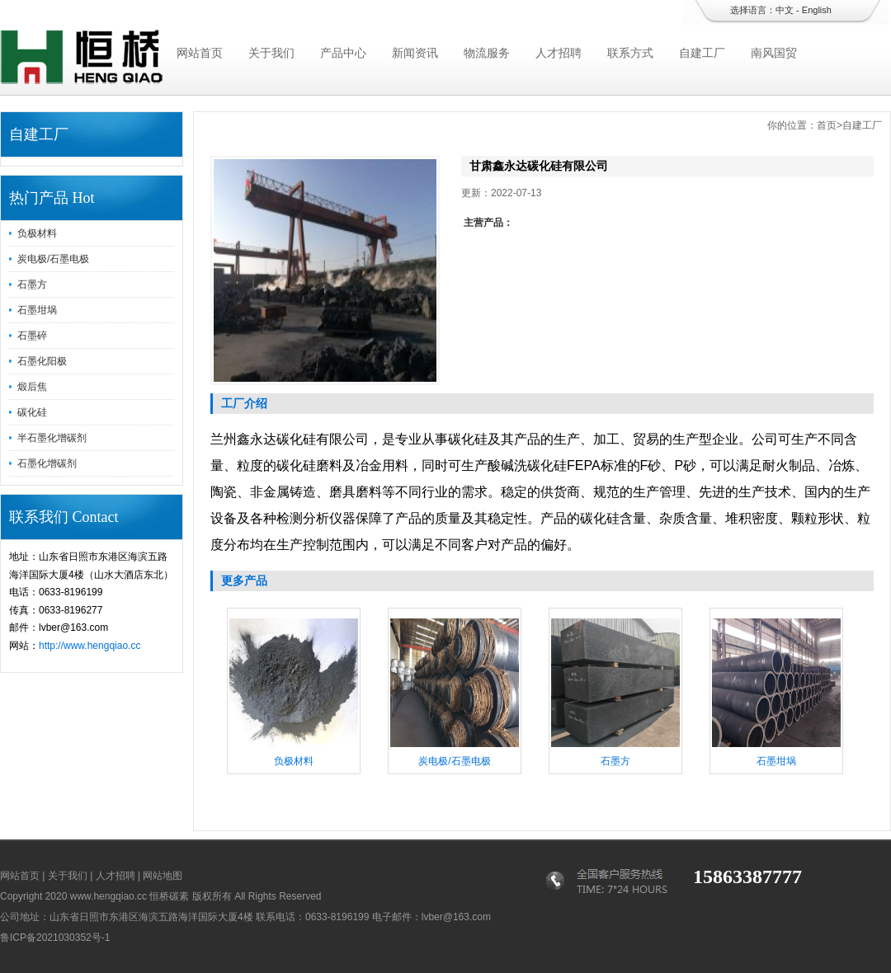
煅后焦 (32, 386)
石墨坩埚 (37, 310)
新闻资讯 (415, 52)
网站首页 (200, 52)
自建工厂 (702, 52)
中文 (785, 10)
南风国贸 (774, 52)
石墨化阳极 (42, 361)
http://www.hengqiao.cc (89, 645)
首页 (827, 125)
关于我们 (271, 52)
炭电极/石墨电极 (53, 259)
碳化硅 (32, 412)
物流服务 (487, 52)
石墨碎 (32, 335)
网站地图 (162, 875)
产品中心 (343, 52)
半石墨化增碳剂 (52, 438)
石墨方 (32, 284)
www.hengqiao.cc (108, 896)
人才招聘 (558, 52)
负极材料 (37, 233)
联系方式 (630, 52)
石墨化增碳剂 (47, 463)
